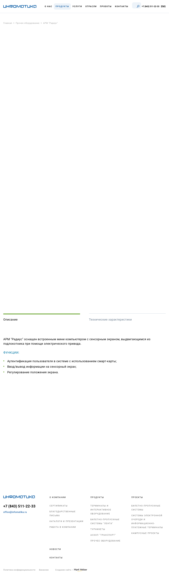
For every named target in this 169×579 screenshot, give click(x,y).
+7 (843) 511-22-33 (150, 6)
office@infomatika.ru (15, 512)
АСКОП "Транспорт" (103, 535)
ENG (163, 6)
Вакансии (44, 570)
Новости (55, 549)
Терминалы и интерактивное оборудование (100, 510)
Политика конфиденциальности (19, 570)
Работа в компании (63, 527)
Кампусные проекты (145, 533)
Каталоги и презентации (67, 521)
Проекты (137, 497)
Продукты (97, 497)
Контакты (56, 558)
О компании (58, 497)
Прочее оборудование (105, 541)
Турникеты (97, 529)
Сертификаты (59, 506)
